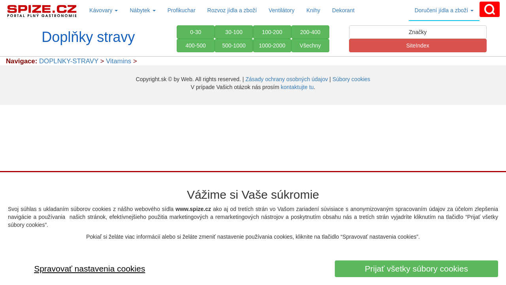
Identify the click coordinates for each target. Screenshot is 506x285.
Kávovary (103, 10)
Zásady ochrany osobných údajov (286, 79)
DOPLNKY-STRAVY (68, 61)
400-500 (195, 45)
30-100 (234, 32)
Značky (418, 32)
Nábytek (142, 10)
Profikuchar (182, 10)
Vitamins (119, 61)
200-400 (310, 32)
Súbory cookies (351, 79)
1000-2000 (272, 45)
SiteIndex (417, 45)
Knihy (313, 10)
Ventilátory (282, 10)
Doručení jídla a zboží (444, 10)
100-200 (272, 32)
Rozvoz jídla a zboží (232, 10)
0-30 (195, 32)
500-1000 (233, 45)
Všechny (310, 45)
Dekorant (343, 10)
